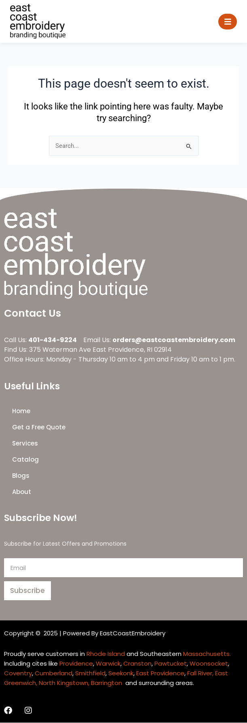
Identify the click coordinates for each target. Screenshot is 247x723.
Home (21, 411)
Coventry (18, 673)
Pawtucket (170, 663)
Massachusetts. (207, 653)
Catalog (25, 460)
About (21, 492)
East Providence (160, 673)
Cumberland (53, 673)
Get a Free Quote (38, 427)
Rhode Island (106, 653)
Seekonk (120, 673)
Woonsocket (209, 663)
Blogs (21, 476)
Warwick (108, 663)
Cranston (137, 663)
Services (25, 443)
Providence (76, 663)
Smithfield (90, 673)
